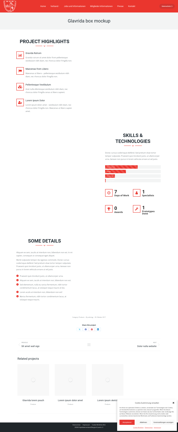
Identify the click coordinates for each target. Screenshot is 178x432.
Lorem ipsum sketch (107, 400)
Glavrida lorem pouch (33, 400)
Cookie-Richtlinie (138, 427)
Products (81, 317)
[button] (173, 403)
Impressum (157, 427)
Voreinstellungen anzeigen (163, 422)
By (89, 317)
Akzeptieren (126, 422)
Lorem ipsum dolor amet (70, 400)
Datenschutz (149, 427)
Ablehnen (143, 422)
